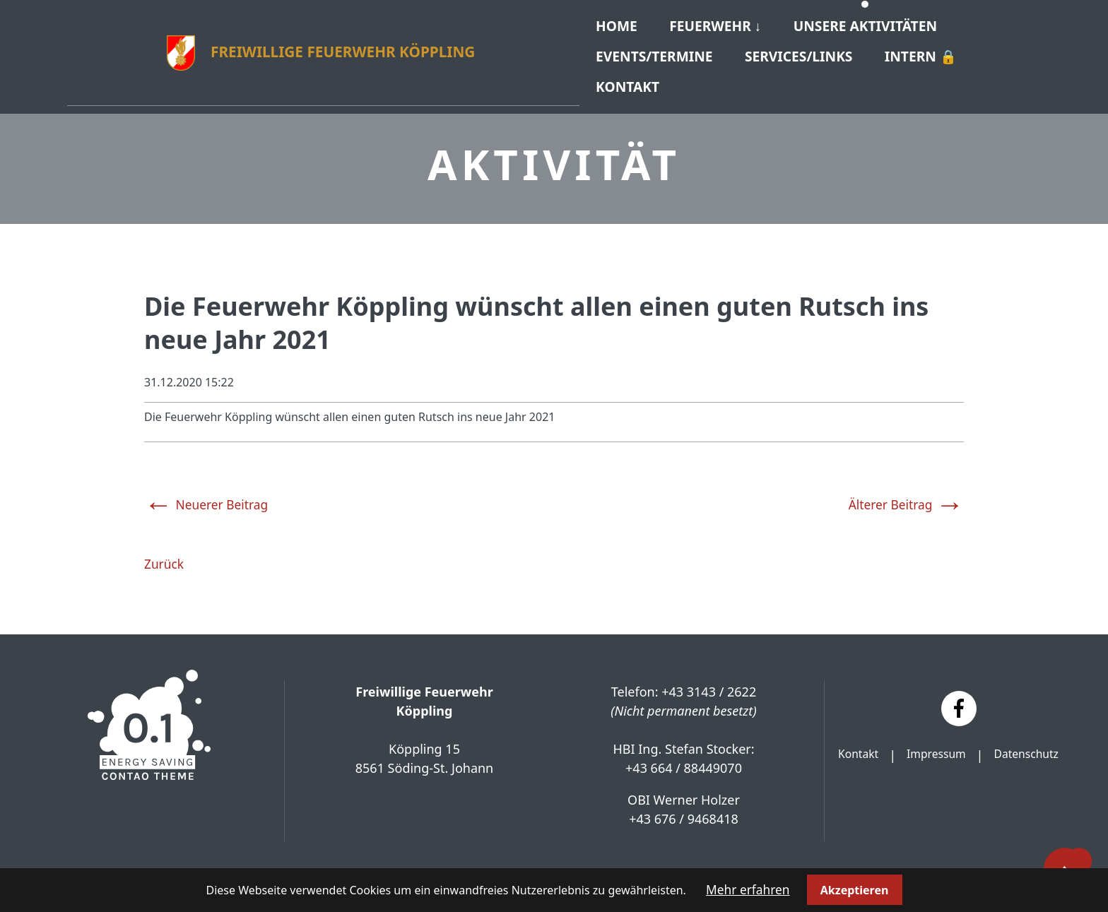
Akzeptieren (851, 890)
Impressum (982, 725)
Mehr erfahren (747, 890)
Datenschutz (948, 744)
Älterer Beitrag (909, 474)
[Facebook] (959, 679)
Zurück (162, 535)
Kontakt (896, 725)
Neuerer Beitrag (202, 474)
